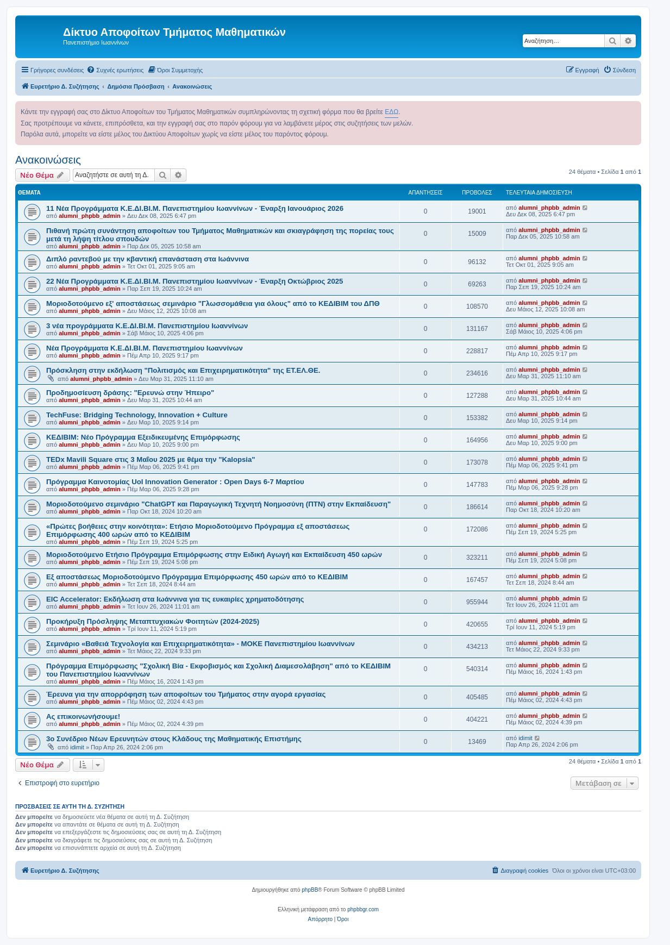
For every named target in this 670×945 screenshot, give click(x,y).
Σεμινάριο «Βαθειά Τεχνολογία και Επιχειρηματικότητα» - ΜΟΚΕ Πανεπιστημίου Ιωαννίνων (200, 644)
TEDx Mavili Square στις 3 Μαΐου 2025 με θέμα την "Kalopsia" (150, 459)
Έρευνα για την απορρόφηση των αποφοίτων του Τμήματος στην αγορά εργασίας (185, 694)
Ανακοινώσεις (48, 160)
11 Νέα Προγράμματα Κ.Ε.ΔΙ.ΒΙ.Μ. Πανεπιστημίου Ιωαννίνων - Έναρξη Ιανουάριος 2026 (194, 208)
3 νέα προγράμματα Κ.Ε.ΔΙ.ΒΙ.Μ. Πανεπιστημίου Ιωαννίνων (147, 326)
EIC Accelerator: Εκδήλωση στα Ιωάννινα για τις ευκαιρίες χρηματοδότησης (175, 599)
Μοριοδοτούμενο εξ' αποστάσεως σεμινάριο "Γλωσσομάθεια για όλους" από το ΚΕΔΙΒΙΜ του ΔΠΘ (213, 303)
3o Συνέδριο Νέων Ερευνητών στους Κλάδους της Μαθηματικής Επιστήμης (174, 739)
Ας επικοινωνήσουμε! (83, 716)
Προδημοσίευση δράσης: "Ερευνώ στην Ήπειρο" (130, 393)
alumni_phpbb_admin (90, 215)
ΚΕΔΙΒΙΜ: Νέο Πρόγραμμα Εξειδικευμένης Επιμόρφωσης (143, 437)
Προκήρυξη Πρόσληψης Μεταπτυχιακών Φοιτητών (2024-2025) (152, 621)
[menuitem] (114, 70)
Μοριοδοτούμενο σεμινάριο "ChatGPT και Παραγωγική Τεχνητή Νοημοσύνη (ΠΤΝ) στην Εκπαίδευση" (218, 504)
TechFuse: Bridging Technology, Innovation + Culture (137, 415)
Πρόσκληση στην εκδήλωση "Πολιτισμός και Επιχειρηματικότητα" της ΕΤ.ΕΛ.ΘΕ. (183, 370)
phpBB (310, 890)
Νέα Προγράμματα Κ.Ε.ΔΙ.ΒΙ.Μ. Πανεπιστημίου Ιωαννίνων (144, 348)
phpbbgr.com (363, 909)
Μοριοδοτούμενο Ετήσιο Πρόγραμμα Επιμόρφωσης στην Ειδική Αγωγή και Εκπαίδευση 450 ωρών (214, 554)
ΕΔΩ (391, 112)
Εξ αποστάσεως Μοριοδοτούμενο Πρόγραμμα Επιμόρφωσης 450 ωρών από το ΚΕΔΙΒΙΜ (197, 577)
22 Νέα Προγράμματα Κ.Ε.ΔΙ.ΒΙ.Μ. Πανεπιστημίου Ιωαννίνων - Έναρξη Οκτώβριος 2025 (194, 281)
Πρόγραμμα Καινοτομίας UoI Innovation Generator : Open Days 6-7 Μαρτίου (175, 482)
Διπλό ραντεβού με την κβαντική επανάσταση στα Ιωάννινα (147, 259)
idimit (77, 747)
